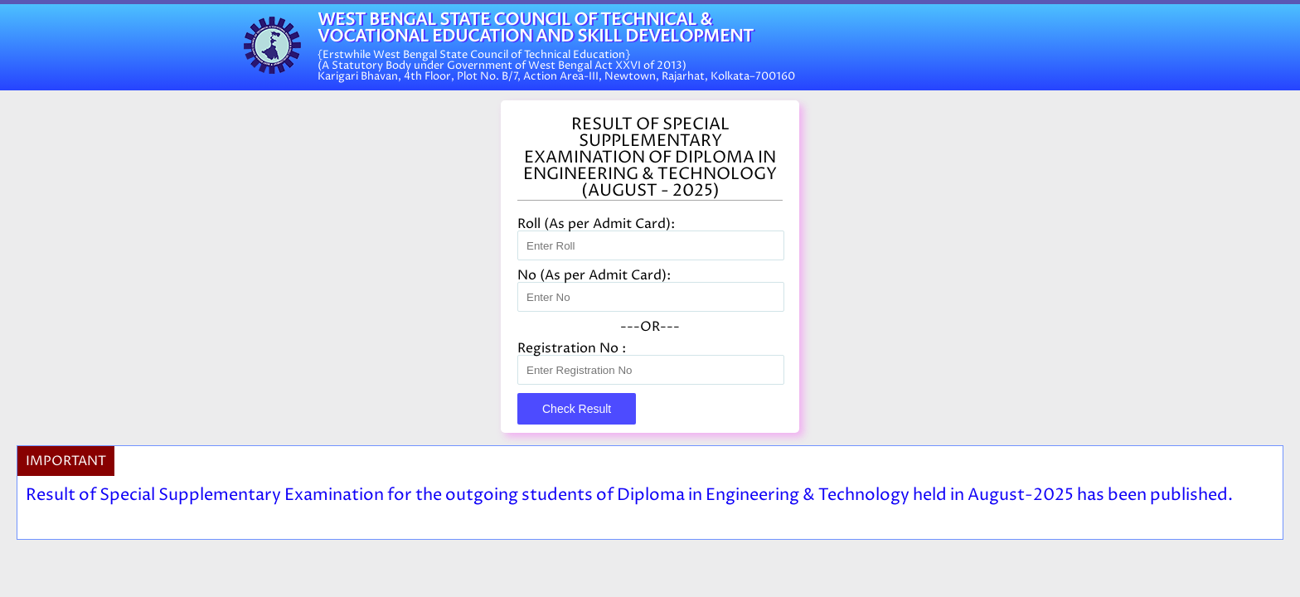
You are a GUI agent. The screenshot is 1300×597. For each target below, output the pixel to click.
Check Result (576, 408)
